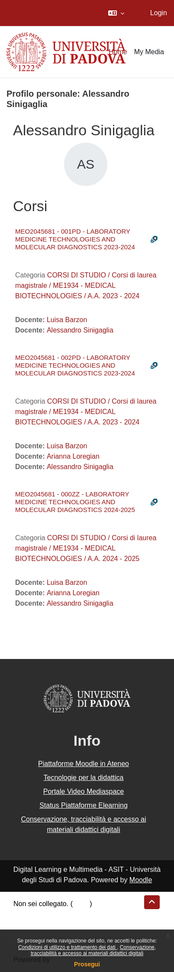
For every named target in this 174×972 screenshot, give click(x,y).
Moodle (140, 880)
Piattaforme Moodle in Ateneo (83, 763)
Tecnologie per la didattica (83, 777)
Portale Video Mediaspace (83, 791)
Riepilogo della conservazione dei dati (71, 914)
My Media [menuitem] (149, 51)
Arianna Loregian (73, 456)
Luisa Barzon (67, 319)
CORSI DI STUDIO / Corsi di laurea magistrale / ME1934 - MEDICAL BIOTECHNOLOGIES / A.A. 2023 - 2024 (85, 285)
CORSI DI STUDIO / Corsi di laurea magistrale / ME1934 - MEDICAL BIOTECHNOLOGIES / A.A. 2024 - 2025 (85, 548)
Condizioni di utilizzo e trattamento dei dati (67, 947)
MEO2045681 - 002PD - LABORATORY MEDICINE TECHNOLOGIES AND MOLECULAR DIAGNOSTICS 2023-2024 (75, 365)
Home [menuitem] (118, 51)
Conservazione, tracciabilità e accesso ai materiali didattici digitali (93, 950)
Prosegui (87, 964)
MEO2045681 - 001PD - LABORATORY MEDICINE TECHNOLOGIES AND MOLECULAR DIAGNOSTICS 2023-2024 (75, 239)
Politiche (26, 924)
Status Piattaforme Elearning (83, 805)
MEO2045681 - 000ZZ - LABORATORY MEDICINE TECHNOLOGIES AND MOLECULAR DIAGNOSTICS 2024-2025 (75, 501)
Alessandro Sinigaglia (80, 330)
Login (158, 12)
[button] (116, 13)
